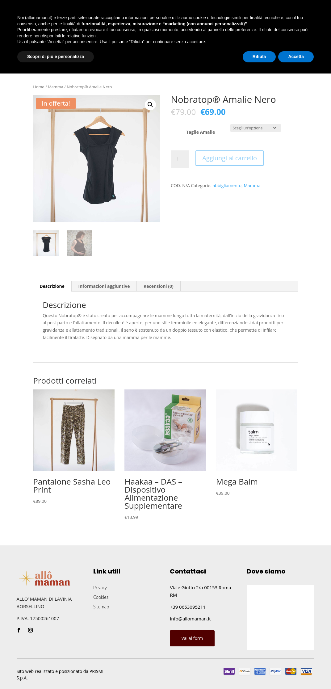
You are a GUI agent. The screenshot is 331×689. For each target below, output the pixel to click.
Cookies (100, 597)
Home (16, 57)
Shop (73, 57)
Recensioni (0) (159, 286)
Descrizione (52, 286)
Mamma (55, 87)
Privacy (100, 587)
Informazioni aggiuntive (104, 286)
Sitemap (101, 607)
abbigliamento (226, 185)
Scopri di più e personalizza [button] (55, 672)
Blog (124, 57)
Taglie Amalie (200, 132)
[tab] (52, 286)
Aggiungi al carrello (229, 158)
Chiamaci (297, 57)
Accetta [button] (296, 672)
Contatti (149, 57)
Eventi (102, 57)
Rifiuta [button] (259, 672)
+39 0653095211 (187, 607)
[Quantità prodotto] (180, 159)
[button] (150, 104)
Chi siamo (45, 57)
